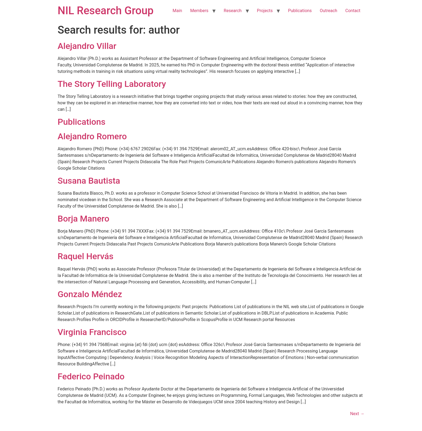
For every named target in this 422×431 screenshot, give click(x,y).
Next (357, 413)
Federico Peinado (91, 376)
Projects (265, 10)
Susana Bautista (89, 181)
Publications (300, 10)
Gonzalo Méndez (90, 294)
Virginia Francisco (92, 332)
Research (232, 10)
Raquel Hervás (85, 256)
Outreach (328, 10)
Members (199, 10)
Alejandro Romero (92, 136)
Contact (352, 10)
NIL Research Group (106, 10)
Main (177, 10)
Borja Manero (83, 218)
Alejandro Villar (87, 46)
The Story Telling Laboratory (112, 84)
